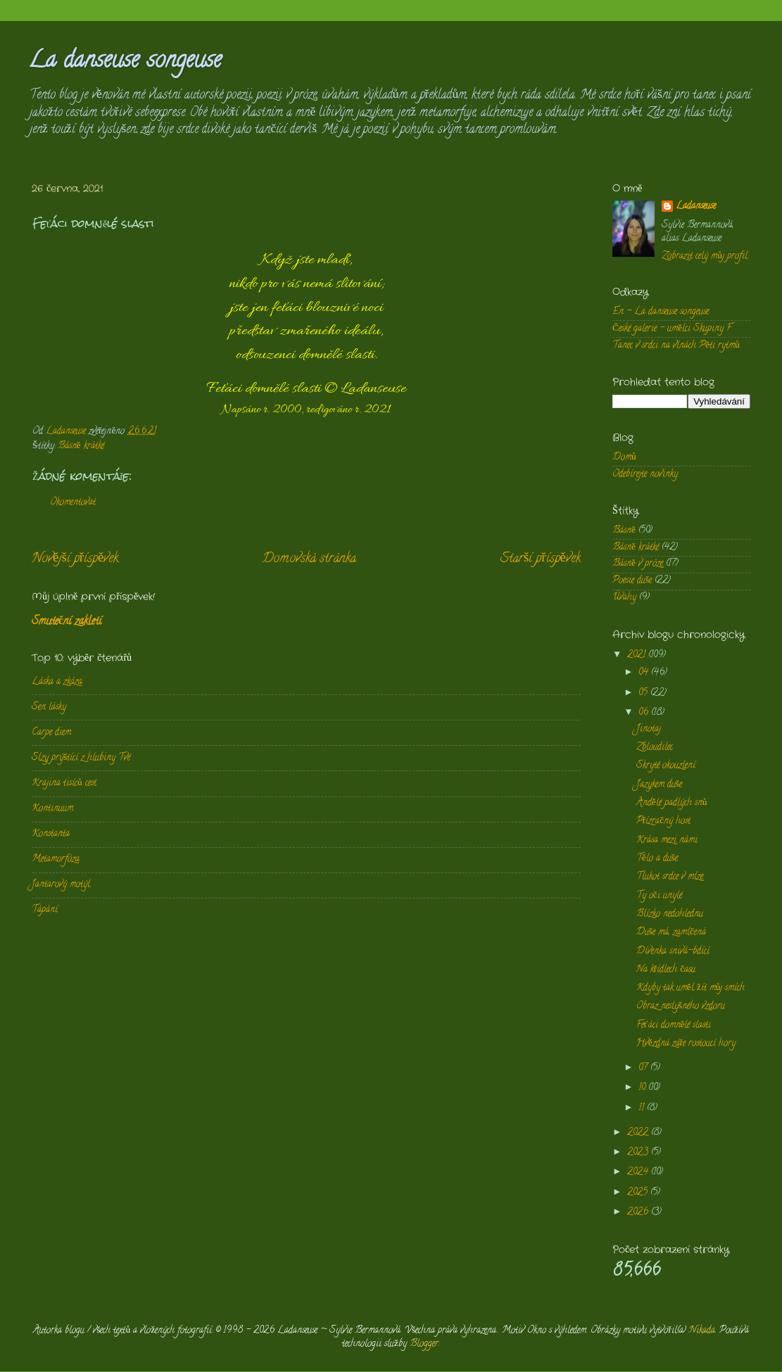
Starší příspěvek (540, 559)
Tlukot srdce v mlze (669, 877)
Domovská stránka (309, 559)
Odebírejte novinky (645, 474)
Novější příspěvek (75, 559)
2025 (638, 1193)
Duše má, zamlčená (671, 932)
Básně (624, 530)
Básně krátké (81, 446)
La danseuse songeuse (125, 62)
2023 (639, 1152)
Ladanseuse (696, 207)
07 (644, 1068)
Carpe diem (51, 732)
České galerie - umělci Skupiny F (671, 329)
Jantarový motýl (61, 884)
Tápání (45, 910)
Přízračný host (663, 821)
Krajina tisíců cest (64, 783)
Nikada (702, 1330)
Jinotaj (648, 729)
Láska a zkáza (57, 682)
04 (644, 673)
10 (643, 1088)
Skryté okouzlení (665, 765)
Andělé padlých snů (671, 803)
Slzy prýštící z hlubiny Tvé (81, 758)
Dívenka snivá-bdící (673, 951)
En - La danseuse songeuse (660, 312)
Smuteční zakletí (66, 622)
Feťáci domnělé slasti (674, 1025)
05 (644, 693)
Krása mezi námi (667, 840)
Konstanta (51, 834)
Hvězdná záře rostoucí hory (686, 1043)
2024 (639, 1172)
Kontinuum (52, 808)
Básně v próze (637, 564)
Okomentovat (73, 502)
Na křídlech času (666, 970)
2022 (639, 1133)
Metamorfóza (56, 859)
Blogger (424, 1344)
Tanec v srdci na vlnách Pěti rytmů (676, 345)
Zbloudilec (654, 747)
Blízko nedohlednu (669, 914)
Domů (624, 457)
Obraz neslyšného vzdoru (680, 1006)
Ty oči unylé (659, 896)
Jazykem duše (659, 784)
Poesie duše (632, 580)
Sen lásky (49, 707)
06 (644, 713)
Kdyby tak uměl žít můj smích (690, 988)
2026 (639, 1212)
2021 (637, 655)
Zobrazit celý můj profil (705, 256)
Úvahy (624, 597)
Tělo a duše (657, 858)
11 (642, 1108)
